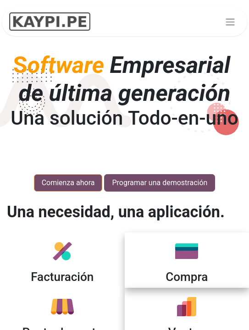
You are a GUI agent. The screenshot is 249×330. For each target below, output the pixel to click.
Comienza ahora (68, 182)
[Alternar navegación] (230, 22)
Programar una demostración (159, 182)
